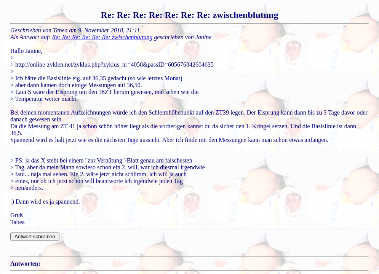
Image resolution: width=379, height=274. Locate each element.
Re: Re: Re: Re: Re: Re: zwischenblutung (102, 37)
